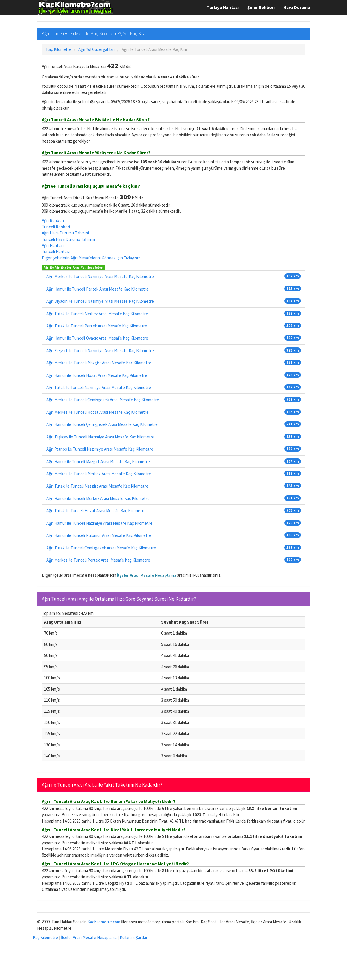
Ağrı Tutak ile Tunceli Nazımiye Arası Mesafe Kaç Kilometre (98, 387)
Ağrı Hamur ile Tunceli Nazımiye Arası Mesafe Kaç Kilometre (99, 523)
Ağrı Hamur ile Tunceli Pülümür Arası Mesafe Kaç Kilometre (98, 535)
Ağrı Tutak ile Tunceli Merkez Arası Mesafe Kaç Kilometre (97, 313)
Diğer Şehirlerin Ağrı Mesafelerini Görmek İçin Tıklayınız (91, 258)
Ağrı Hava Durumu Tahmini (65, 233)
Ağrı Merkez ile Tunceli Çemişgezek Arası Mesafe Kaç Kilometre (102, 399)
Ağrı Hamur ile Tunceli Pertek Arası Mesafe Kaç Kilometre (97, 289)
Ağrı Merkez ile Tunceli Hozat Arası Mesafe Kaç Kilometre (97, 412)
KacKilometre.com (103, 922)
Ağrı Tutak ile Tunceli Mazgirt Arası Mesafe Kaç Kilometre (97, 486)
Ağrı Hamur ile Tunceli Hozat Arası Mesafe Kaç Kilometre (96, 375)
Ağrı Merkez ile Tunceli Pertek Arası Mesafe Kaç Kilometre (98, 560)
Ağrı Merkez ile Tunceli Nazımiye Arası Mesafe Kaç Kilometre (100, 276)
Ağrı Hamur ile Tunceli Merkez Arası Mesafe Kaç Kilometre (98, 498)
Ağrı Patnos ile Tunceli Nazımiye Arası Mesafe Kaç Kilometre (99, 449)
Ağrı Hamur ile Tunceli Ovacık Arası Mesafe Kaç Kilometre (97, 338)
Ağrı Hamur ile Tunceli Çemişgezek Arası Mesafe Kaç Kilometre (102, 424)
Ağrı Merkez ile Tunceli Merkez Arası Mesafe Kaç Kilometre (98, 473)
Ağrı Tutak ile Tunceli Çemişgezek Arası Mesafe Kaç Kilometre (101, 548)
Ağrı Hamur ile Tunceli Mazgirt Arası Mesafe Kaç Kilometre (98, 461)
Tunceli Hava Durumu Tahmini (68, 239)
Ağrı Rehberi (53, 220)
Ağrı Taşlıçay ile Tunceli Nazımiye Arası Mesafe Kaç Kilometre (100, 437)
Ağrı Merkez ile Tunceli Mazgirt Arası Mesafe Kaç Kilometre (98, 363)
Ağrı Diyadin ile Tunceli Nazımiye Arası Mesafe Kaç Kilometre (100, 301)
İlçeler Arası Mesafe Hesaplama (146, 575)
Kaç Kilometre (45, 937)
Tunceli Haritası (56, 251)
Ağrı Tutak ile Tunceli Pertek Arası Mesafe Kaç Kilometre (96, 326)
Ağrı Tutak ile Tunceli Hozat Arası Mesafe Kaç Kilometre (96, 510)
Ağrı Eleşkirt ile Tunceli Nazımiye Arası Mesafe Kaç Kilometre (100, 350)
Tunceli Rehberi (56, 227)
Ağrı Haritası (53, 245)
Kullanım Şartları (134, 937)
